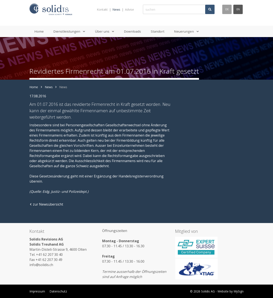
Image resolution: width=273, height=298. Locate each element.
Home (33, 87)
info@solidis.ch (41, 264)
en (238, 9)
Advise (129, 9)
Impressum (37, 291)
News (116, 9)
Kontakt (102, 9)
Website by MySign (231, 291)
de (227, 9)
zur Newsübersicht (46, 204)
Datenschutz (58, 291)
